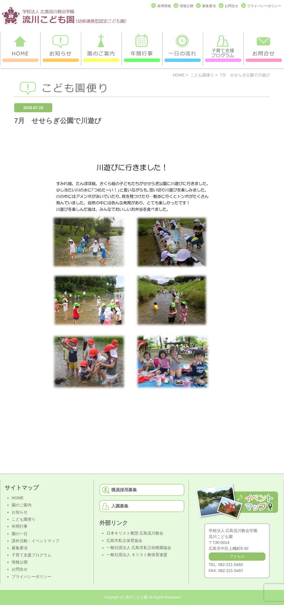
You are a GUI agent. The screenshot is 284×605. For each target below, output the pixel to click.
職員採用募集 (124, 489)
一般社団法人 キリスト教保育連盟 (136, 554)
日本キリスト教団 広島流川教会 (134, 533)
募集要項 (209, 6)
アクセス (237, 556)
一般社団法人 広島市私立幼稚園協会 (138, 547)
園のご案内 (22, 505)
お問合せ (231, 6)
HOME (179, 75)
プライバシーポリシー (264, 6)
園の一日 (20, 533)
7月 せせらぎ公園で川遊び (57, 120)
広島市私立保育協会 (124, 540)
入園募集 (119, 506)
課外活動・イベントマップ (35, 541)
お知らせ (20, 512)
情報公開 (186, 6)
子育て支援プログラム (31, 555)
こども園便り (202, 75)
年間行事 (20, 526)
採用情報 (164, 6)
